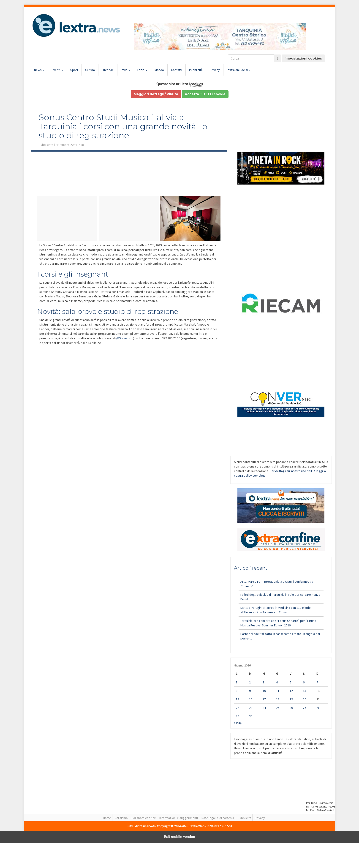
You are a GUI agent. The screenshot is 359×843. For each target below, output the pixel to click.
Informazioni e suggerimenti (178, 818)
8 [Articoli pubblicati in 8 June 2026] (236, 691)
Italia (125, 70)
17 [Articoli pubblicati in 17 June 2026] (264, 699)
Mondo (159, 70)
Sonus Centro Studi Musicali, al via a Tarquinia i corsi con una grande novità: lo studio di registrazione (123, 126)
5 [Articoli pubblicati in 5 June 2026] (290, 682)
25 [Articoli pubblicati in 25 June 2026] (277, 708)
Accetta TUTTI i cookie (205, 94)
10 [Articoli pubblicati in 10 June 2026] (264, 691)
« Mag (238, 723)
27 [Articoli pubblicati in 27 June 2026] (304, 708)
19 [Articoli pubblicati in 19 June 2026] (291, 699)
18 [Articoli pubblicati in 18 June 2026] (277, 699)
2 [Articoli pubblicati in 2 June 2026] (250, 682)
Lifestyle (108, 70)
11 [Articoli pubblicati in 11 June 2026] (277, 691)
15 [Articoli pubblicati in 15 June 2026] (237, 699)
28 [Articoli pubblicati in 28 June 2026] (318, 708)
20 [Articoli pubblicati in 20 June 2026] (304, 699)
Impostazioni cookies (303, 58)
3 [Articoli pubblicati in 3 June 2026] (263, 682)
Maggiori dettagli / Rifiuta (156, 94)
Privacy (215, 70)
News (39, 70)
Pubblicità (196, 70)
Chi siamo (121, 818)
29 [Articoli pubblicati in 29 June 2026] (237, 716)
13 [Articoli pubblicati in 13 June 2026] (304, 691)
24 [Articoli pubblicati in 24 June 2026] (264, 708)
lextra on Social (239, 70)
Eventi (57, 70)
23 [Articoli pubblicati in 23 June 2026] (250, 708)
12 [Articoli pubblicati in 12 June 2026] (291, 691)
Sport (74, 70)
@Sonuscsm (124, 338)
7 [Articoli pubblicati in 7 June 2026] (317, 682)
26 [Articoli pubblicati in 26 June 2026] (291, 708)
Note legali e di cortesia (217, 818)
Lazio (142, 70)
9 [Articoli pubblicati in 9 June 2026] (250, 691)
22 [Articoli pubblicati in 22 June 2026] (237, 708)
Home (107, 818)
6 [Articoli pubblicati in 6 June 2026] (304, 682)
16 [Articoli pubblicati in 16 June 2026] (250, 699)
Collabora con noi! (143, 818)
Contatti (176, 70)
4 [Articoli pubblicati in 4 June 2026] (277, 682)
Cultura (90, 70)
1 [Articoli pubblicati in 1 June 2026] (236, 682)
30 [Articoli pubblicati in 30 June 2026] (250, 716)
